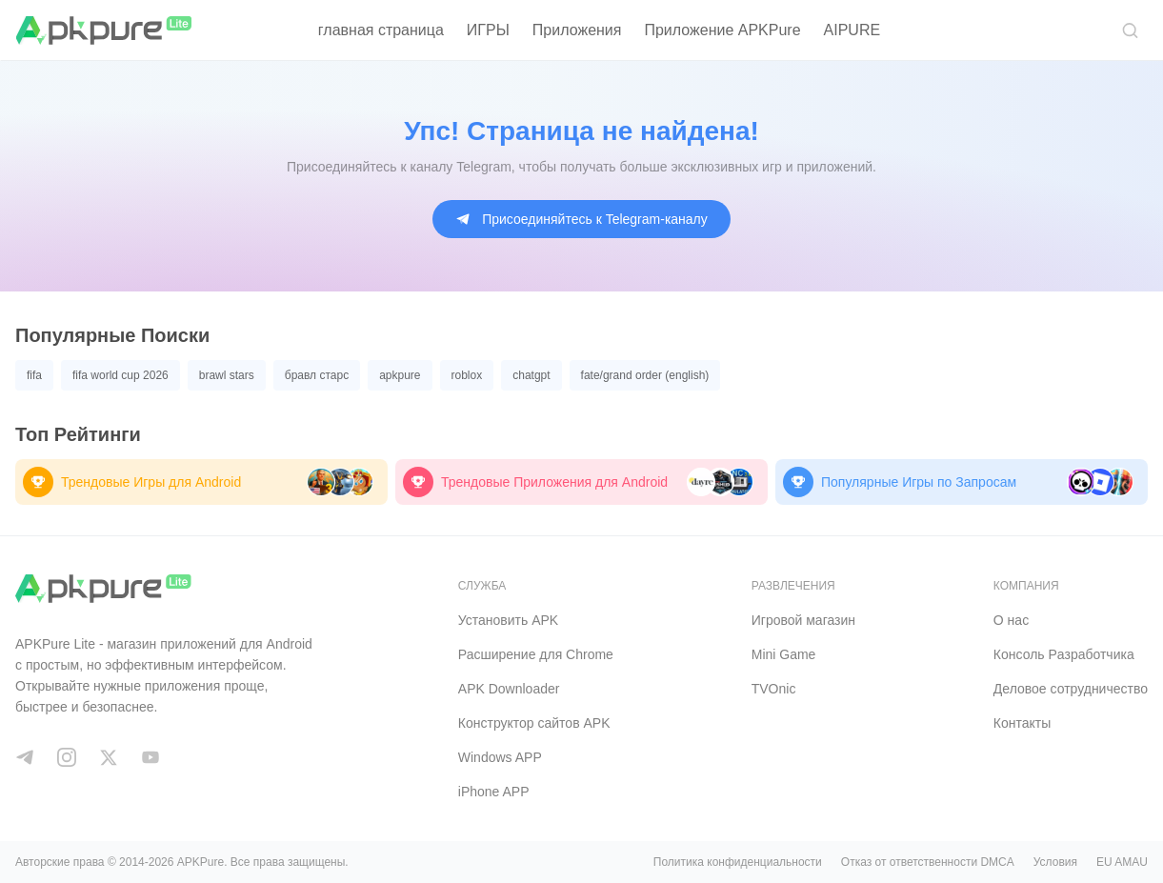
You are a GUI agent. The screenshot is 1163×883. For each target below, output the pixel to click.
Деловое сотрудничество (1070, 688)
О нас (1011, 620)
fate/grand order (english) (645, 375)
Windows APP (500, 757)
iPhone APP (494, 791)
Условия (1055, 862)
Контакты (1022, 723)
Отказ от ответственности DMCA (927, 862)
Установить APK (508, 620)
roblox (467, 375)
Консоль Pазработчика (1063, 654)
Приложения (577, 30)
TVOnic (774, 688)
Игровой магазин (803, 620)
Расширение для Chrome (535, 654)
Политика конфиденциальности (737, 862)
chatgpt (531, 375)
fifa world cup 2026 (120, 375)
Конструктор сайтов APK (534, 723)
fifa (34, 375)
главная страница (381, 30)
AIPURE (852, 30)
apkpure (399, 375)
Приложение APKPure (722, 30)
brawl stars (226, 375)
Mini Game (784, 654)
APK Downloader (509, 688)
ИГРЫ (488, 30)
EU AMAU (1122, 862)
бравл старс (317, 375)
